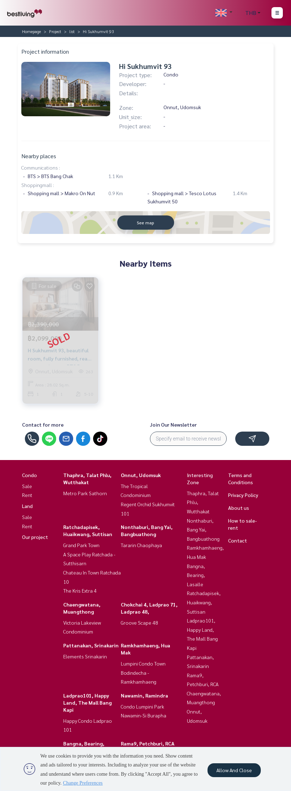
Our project (35, 537)
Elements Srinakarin (85, 656)
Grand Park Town (81, 545)
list (72, 31)
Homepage (31, 31)
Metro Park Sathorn (85, 493)
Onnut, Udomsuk (141, 475)
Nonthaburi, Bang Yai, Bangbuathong (203, 529)
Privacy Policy (243, 495)
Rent (27, 495)
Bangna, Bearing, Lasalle (196, 575)
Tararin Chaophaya (141, 545)
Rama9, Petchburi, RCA (147, 743)
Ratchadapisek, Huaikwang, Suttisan (204, 602)
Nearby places (38, 156)
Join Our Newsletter (173, 424)
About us (238, 507)
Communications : (40, 167)
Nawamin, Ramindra (144, 695)
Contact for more (43, 424)
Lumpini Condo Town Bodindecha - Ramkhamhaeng (143, 672)
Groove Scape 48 (139, 622)
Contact (237, 540)
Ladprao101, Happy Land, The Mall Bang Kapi (87, 702)
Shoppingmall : (37, 185)
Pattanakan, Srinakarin (91, 645)
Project (55, 31)
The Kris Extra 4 (80, 590)
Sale (27, 486)
